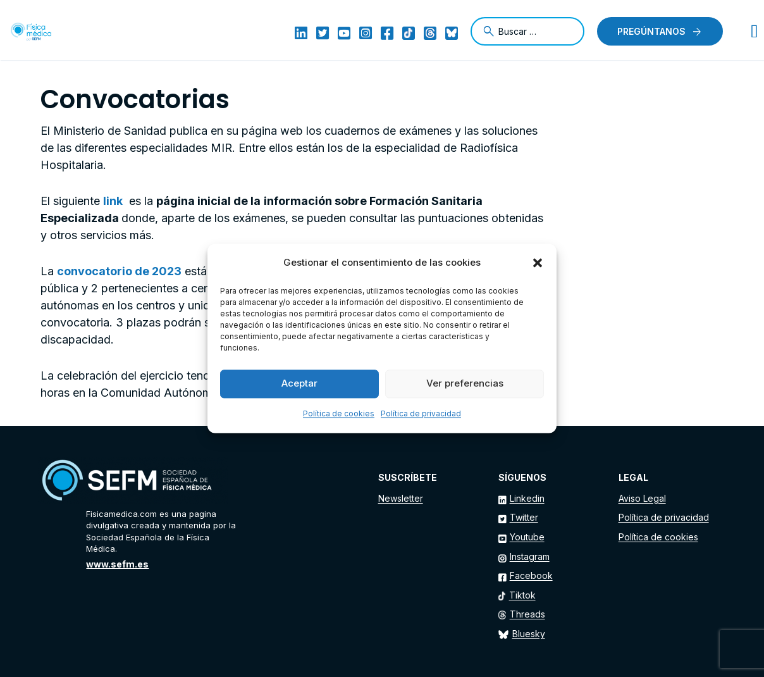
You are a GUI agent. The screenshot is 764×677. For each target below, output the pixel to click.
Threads (527, 614)
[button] (537, 263)
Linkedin (527, 498)
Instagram (530, 556)
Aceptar (299, 384)
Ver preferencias (464, 384)
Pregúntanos (651, 31)
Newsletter (400, 498)
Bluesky (528, 633)
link (113, 201)
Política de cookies (338, 413)
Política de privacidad (421, 413)
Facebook (531, 575)
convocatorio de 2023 (119, 271)
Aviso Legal (642, 498)
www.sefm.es (117, 564)
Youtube (527, 536)
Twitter (524, 517)
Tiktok (522, 595)
